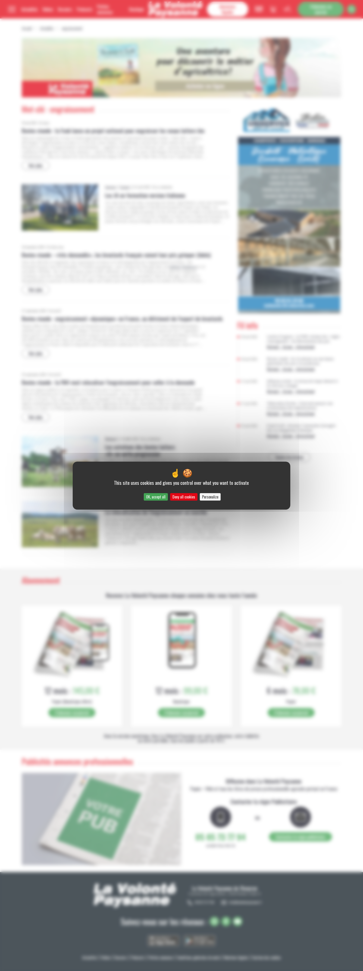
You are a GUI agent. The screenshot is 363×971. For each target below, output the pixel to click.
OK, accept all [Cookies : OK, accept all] (156, 497)
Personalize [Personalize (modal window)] (210, 497)
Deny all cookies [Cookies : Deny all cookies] (183, 497)
